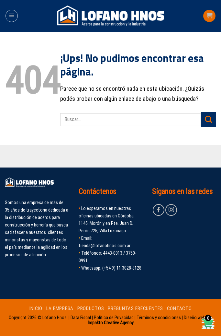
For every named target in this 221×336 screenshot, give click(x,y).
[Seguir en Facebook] (158, 210)
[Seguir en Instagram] (171, 210)
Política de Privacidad (114, 317)
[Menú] (12, 16)
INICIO (35, 308)
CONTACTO (179, 308)
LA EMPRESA (59, 308)
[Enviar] (208, 119)
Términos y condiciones (159, 317)
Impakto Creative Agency (111, 322)
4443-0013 (112, 253)
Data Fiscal (81, 317)
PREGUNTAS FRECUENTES (135, 308)
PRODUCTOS (90, 308)
